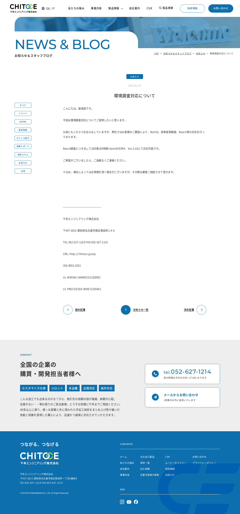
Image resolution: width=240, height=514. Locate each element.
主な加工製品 (147, 457)
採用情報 (192, 8)
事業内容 (125, 475)
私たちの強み (127, 463)
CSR (167, 457)
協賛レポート (22, 146)
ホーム (123, 457)
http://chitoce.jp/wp (83, 254)
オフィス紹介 (22, 138)
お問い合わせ (220, 8)
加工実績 (145, 469)
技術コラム (23, 154)
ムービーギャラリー (176, 463)
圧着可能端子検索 (149, 475)
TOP (156, 53)
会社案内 (125, 469)
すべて (23, 105)
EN (48, 8)
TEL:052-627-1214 (74, 242)
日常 (23, 171)
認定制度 (23, 129)
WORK (23, 121)
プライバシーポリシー (204, 463)
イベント (23, 113)
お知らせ (200, 53)
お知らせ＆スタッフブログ (177, 53)
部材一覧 (145, 463)
